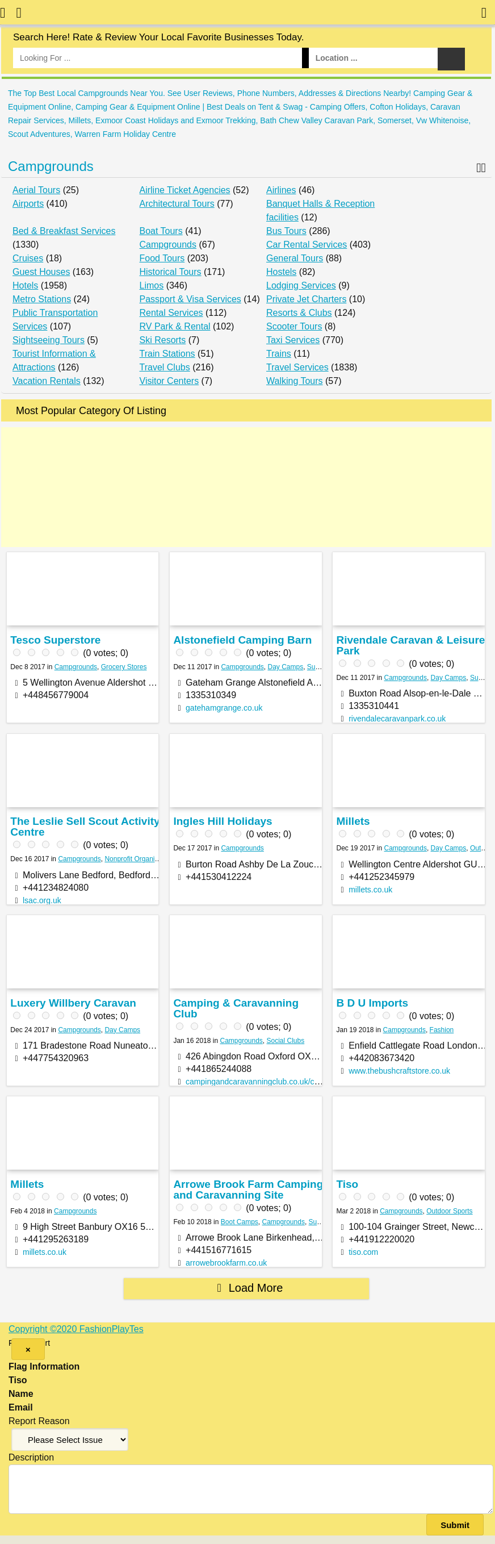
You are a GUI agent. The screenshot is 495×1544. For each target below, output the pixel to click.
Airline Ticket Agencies (185, 190)
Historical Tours (171, 272)
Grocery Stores (124, 667)
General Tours (294, 258)
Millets (353, 821)
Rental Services (171, 313)
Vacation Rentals (46, 381)
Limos (152, 285)
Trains (278, 353)
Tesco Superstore (55, 640)
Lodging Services (301, 285)
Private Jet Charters (306, 299)
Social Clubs (286, 1041)
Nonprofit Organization (138, 859)
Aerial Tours (36, 190)
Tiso (347, 1184)
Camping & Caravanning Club (236, 1008)
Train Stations (167, 353)
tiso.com (363, 1252)
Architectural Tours (177, 203)
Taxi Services (293, 340)
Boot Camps (239, 1222)
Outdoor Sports (449, 1211)
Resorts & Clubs (299, 313)
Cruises (27, 258)
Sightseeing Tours (48, 340)
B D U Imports (372, 1003)
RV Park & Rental (175, 326)
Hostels (281, 272)
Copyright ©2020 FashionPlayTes (76, 1329)
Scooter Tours (294, 326)
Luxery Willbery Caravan (73, 1003)
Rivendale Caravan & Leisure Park (410, 645)
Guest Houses (41, 272)
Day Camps (286, 667)
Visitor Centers (169, 381)
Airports (28, 203)
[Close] (28, 1349)
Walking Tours (294, 381)
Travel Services (297, 367)
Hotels (25, 285)
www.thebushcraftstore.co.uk (399, 1070)
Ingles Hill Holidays (222, 821)
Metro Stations (41, 299)
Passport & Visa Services (190, 299)
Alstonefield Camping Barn (242, 640)
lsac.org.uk (42, 900)
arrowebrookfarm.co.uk (226, 1262)
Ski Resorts (163, 340)
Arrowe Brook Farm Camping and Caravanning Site (248, 1189)
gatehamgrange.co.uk (224, 707)
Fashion (442, 1030)
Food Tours (162, 258)
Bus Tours (286, 231)
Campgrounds (51, 166)
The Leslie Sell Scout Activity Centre (85, 826)
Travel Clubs (165, 367)
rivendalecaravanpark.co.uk (397, 718)
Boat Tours (161, 231)
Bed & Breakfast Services (63, 231)
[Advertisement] (246, 487)
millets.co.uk (370, 889)
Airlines (281, 190)
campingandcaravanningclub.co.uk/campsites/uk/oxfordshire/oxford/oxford (316, 1081)
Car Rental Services (306, 244)
